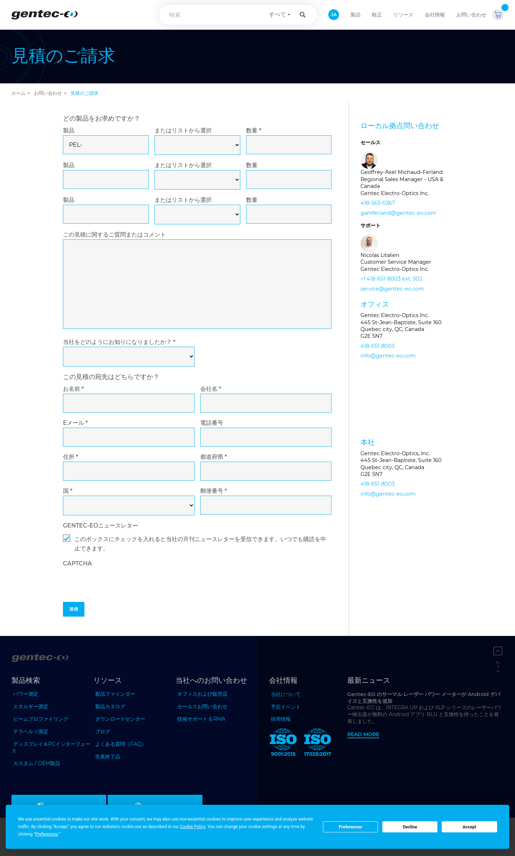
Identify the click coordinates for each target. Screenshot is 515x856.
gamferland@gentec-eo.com (398, 213)
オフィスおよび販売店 (202, 694)
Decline (410, 827)
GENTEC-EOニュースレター (100, 525)
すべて (277, 14)
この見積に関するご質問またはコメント (114, 234)
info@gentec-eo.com (388, 355)
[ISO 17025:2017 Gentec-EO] (317, 743)
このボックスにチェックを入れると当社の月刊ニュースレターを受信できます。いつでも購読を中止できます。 (200, 544)
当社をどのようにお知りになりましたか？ (119, 342)
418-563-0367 (377, 203)
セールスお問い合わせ (202, 706)
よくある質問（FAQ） (120, 744)
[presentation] (117, 598)
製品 (68, 130)
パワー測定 (25, 694)
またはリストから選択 (183, 130)
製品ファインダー (115, 694)
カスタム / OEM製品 (36, 763)
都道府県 (213, 456)
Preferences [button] (46, 834)
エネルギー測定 (30, 706)
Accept (469, 827)
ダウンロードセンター (120, 719)
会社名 (210, 388)
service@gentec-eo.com (392, 289)
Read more (363, 734)
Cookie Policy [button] (192, 826)
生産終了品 (107, 756)
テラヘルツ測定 (30, 731)
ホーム (18, 93)
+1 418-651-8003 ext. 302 (391, 279)
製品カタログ (110, 706)
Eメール (75, 422)
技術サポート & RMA (201, 719)
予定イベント (286, 707)
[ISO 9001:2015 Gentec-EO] (283, 743)
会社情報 (435, 14)
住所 (70, 456)
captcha (77, 563)
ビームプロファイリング (40, 719)
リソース (403, 14)
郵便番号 (213, 490)
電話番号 (211, 422)
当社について (286, 694)
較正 (377, 14)
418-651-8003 (377, 346)
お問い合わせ (471, 14)
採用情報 (281, 719)
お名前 (73, 388)
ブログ (102, 731)
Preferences (350, 827)
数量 (253, 130)
